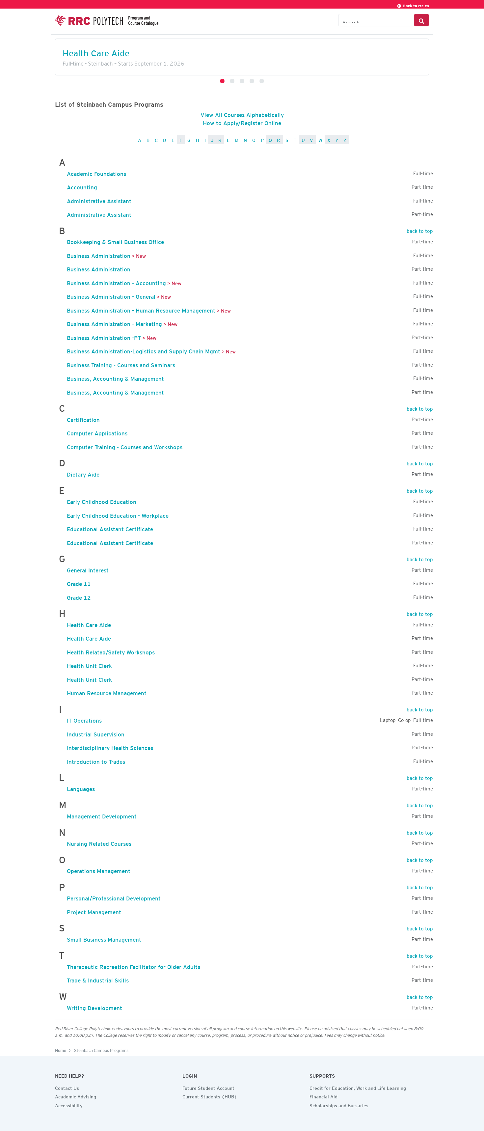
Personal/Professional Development (114, 897)
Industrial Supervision (95, 733)
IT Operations (84, 719)
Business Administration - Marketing (114, 323)
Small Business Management (104, 938)
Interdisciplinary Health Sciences (110, 747)
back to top (420, 230)
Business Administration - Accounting (116, 282)
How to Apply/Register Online (242, 122)
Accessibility (69, 1104)
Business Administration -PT (104, 337)
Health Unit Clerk (89, 665)
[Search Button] (421, 20)
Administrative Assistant (99, 200)
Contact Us (67, 1087)
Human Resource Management (107, 692)
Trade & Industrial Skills (98, 979)
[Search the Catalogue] (376, 20)
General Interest (88, 569)
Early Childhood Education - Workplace (118, 514)
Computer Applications (97, 432)
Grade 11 (79, 583)
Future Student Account (208, 1087)
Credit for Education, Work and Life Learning (357, 1087)
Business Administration (98, 255)
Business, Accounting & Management (115, 377)
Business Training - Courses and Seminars (121, 364)
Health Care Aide (96, 51)
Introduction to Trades (96, 760)
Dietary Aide (83, 473)
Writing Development (94, 1007)
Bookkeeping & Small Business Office (115, 241)
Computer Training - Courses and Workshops (124, 446)
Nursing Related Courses (99, 842)
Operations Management (98, 870)
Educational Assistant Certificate (110, 528)
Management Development (102, 815)
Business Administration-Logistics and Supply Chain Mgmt (143, 350)
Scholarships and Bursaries (338, 1104)
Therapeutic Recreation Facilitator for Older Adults (133, 966)
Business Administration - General (111, 295)
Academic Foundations (96, 173)
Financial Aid (323, 1095)
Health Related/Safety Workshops (111, 651)
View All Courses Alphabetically (242, 114)
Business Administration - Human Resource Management (141, 309)
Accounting (82, 186)
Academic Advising (75, 1095)
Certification (83, 419)
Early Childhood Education (101, 501)
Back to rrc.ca (413, 4)
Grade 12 (79, 596)
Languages (81, 788)
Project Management (94, 911)
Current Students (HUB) (209, 1095)
